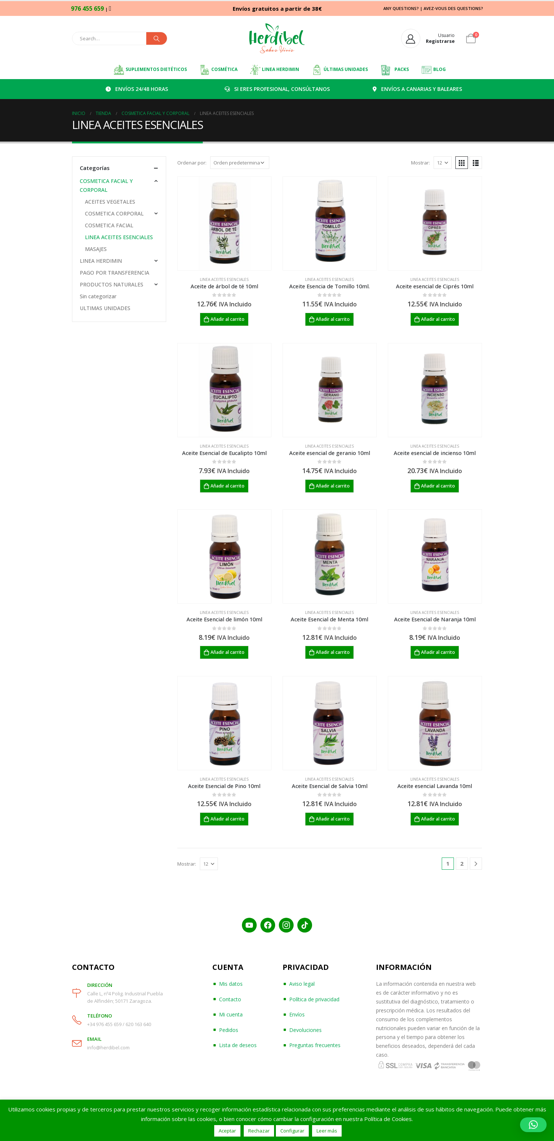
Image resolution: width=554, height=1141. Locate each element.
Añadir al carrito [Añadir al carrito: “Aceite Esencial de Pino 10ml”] (227, 819)
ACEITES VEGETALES (110, 201)
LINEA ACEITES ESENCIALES (224, 279)
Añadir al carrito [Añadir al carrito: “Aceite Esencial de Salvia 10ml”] (333, 819)
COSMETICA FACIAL (109, 225)
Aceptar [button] (227, 1130)
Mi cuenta (231, 1014)
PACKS (394, 69)
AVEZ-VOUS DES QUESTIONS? (453, 8)
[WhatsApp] (110, 8)
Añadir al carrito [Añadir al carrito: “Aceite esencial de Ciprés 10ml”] (438, 319)
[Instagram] (286, 925)
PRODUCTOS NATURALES (111, 284)
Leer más (327, 1130)
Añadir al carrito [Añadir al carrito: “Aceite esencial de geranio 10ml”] (333, 486)
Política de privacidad (314, 999)
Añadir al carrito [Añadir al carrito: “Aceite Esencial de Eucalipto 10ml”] (227, 486)
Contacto (230, 999)
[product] (224, 223)
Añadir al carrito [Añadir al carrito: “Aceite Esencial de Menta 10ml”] (333, 652)
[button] (533, 1124)
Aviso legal (302, 983)
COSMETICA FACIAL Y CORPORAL (106, 185)
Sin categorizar (98, 296)
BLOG (433, 69)
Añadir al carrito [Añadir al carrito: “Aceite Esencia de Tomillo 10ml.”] (333, 319)
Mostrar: (420, 162)
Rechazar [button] (259, 1130)
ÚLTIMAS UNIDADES (339, 69)
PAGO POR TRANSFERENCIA (114, 272)
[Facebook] (267, 925)
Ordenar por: (191, 162)
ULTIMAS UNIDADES (105, 308)
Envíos (297, 1014)
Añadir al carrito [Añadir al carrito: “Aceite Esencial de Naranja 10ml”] (438, 652)
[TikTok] (304, 925)
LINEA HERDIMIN (274, 69)
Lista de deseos (238, 1045)
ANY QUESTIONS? (401, 8)
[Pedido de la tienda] (239, 162)
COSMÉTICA (218, 69)
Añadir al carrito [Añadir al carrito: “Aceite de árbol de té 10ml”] (227, 319)
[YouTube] (249, 925)
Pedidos (228, 1029)
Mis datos (231, 983)
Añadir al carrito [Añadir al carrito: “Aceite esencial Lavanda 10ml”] (438, 819)
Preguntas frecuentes (315, 1045)
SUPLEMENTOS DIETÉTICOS (150, 69)
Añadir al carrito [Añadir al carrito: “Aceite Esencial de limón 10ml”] (227, 652)
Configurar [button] (292, 1130)
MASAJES (96, 248)
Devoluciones (305, 1029)
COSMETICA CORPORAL (114, 213)
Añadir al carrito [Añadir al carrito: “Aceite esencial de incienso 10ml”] (438, 486)
